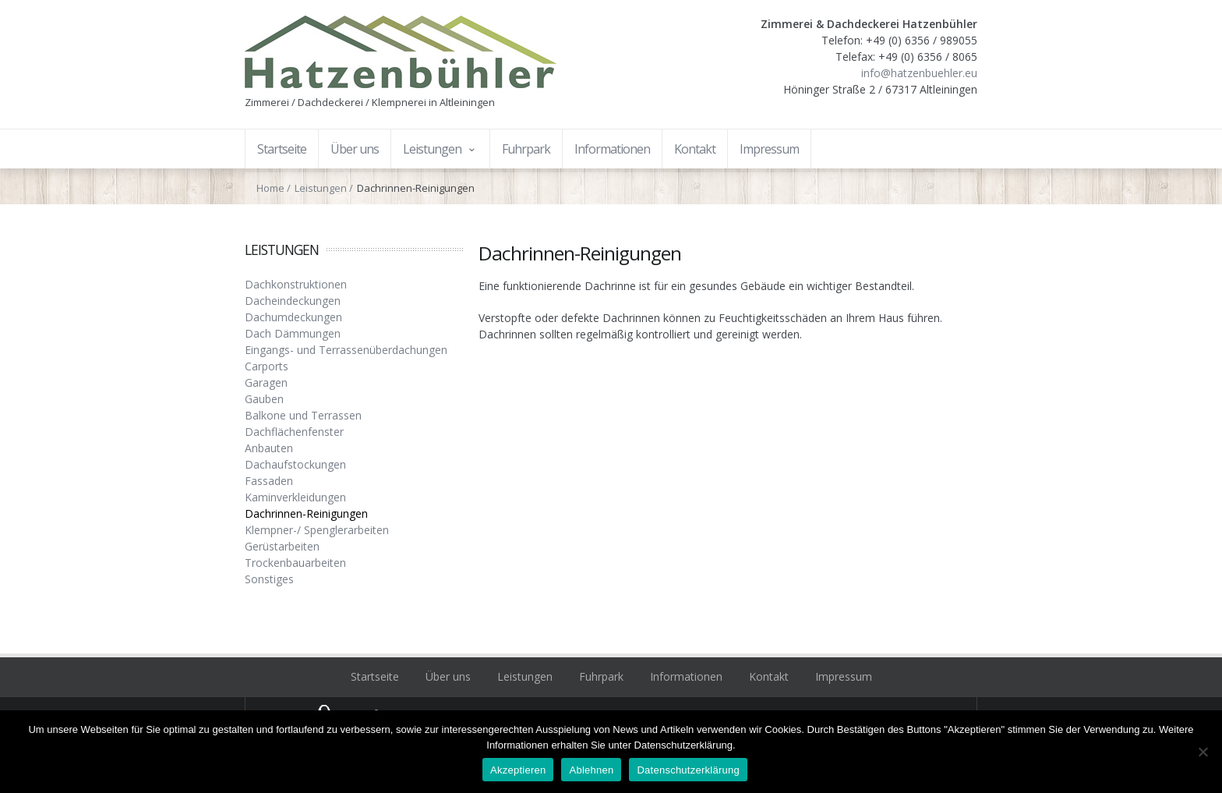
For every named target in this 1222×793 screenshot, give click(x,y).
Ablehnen (591, 770)
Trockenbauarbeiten (295, 562)
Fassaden (269, 480)
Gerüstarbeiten (282, 546)
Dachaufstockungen (295, 464)
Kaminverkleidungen (295, 497)
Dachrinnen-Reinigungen (306, 513)
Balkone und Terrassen (303, 415)
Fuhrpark (601, 676)
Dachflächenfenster (294, 431)
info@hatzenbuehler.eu (919, 72)
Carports (266, 366)
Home (270, 188)
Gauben (264, 398)
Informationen (686, 676)
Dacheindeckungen (293, 300)
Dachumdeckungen (293, 317)
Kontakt (769, 676)
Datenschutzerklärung (688, 770)
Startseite (375, 676)
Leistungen (321, 188)
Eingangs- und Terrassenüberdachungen (346, 349)
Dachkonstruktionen (296, 284)
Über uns (448, 676)
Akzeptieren (518, 770)
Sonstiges (269, 579)
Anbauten (269, 448)
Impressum (843, 676)
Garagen (266, 382)
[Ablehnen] (1202, 751)
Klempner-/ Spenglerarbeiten (317, 529)
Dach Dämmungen (293, 333)
